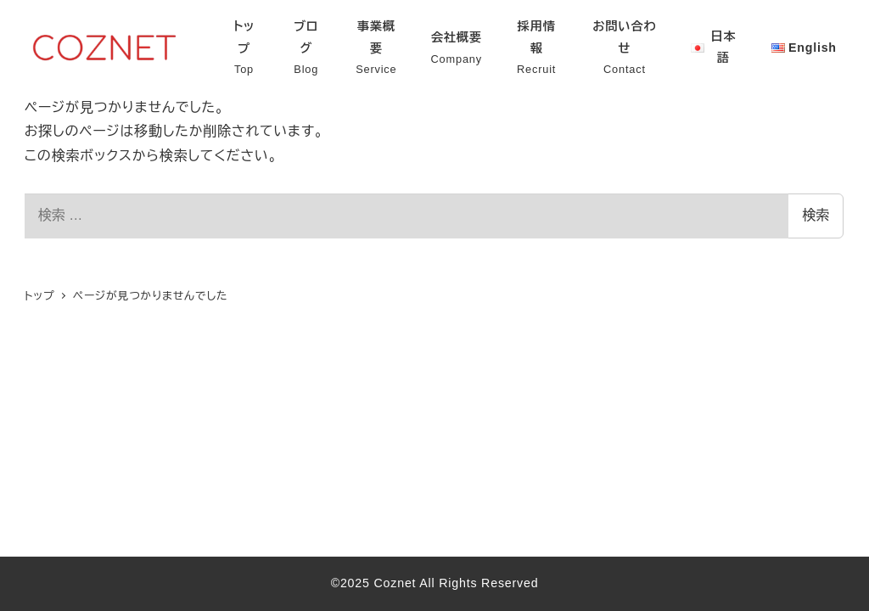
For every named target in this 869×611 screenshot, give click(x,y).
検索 (815, 215)
